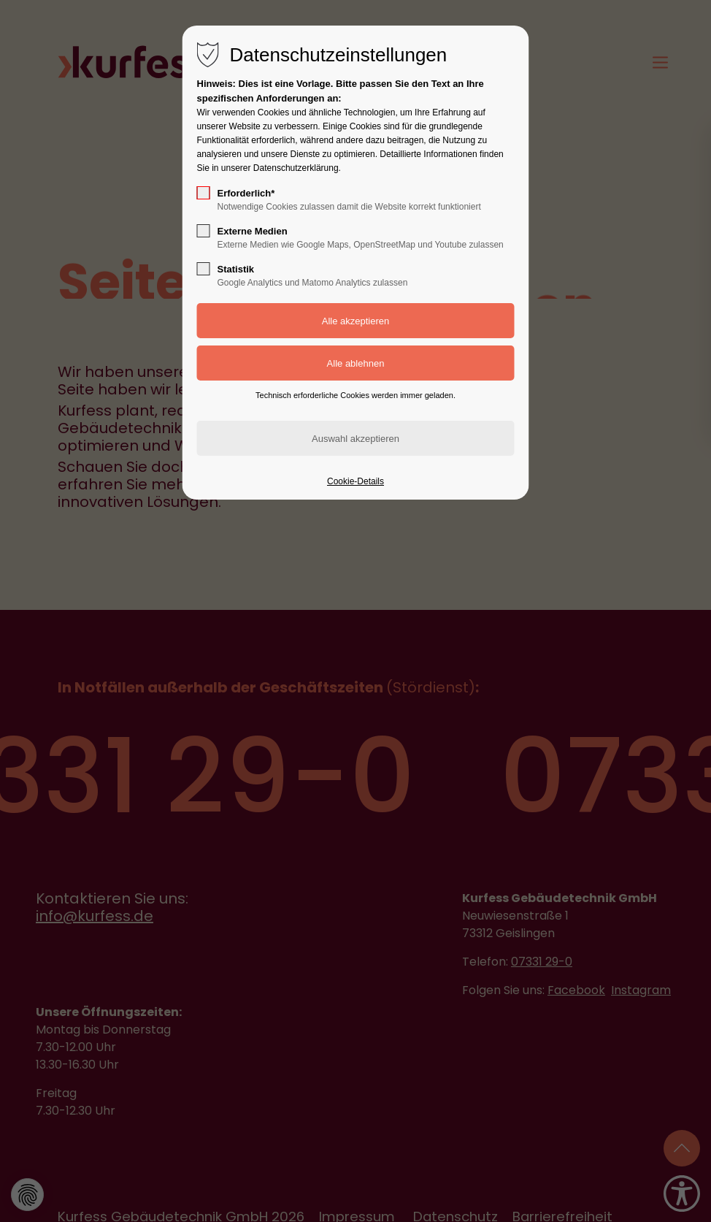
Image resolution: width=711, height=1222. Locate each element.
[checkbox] (203, 192)
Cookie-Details (355, 481)
